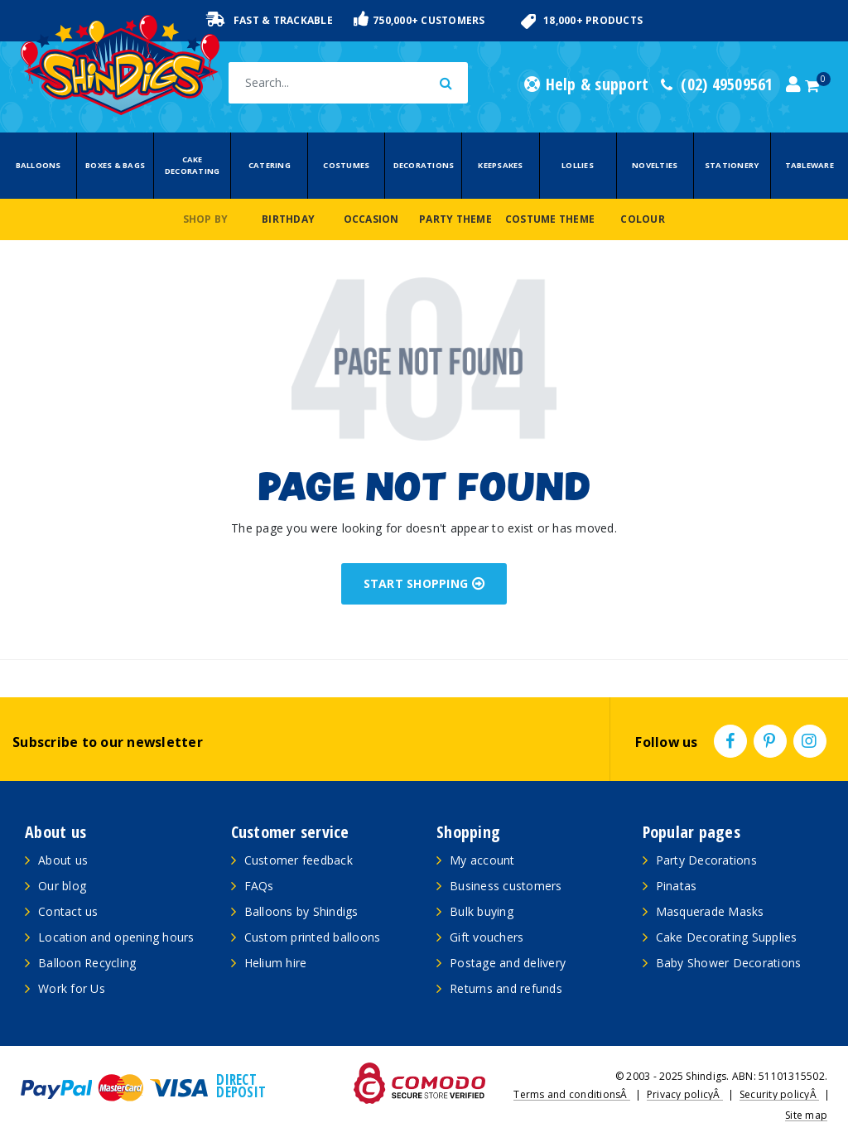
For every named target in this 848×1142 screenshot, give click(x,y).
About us (63, 860)
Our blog (62, 886)
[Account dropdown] (793, 84)
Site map (806, 1115)
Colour (642, 219)
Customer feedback (298, 860)
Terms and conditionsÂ (571, 1094)
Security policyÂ (779, 1094)
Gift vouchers (486, 937)
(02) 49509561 (717, 84)
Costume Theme (550, 219)
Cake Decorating (192, 165)
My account (482, 860)
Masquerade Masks (710, 911)
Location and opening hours (116, 937)
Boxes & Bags (115, 165)
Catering (269, 165)
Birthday (288, 219)
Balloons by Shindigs (301, 911)
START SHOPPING (424, 583)
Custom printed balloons (312, 937)
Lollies (577, 165)
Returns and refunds (506, 988)
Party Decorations (706, 860)
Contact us (68, 911)
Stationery (732, 165)
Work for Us (71, 988)
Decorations (424, 165)
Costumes (346, 165)
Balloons (38, 165)
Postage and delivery (508, 963)
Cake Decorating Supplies (726, 937)
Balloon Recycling (87, 963)
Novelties (654, 165)
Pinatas (676, 886)
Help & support (586, 84)
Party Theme (455, 219)
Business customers (506, 886)
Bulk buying (481, 911)
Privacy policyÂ (685, 1094)
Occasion (371, 219)
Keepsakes (500, 165)
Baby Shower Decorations (729, 963)
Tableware (809, 165)
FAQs (259, 886)
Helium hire (275, 963)
